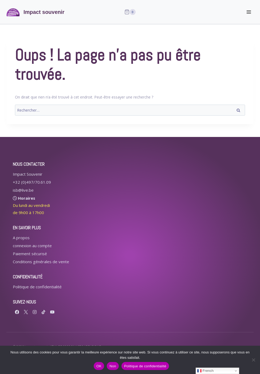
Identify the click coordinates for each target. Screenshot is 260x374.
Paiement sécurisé (30, 253)
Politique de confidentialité (37, 286)
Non (112, 366)
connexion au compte (32, 245)
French (205, 371)
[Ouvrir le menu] (249, 12)
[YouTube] (52, 312)
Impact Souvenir (27, 174)
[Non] (253, 360)
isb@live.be (23, 190)
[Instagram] (34, 312)
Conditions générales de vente (41, 261)
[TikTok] (43, 312)
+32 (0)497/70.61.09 (32, 182)
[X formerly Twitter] (26, 312)
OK (98, 366)
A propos (21, 237)
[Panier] (130, 12)
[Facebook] (17, 312)
